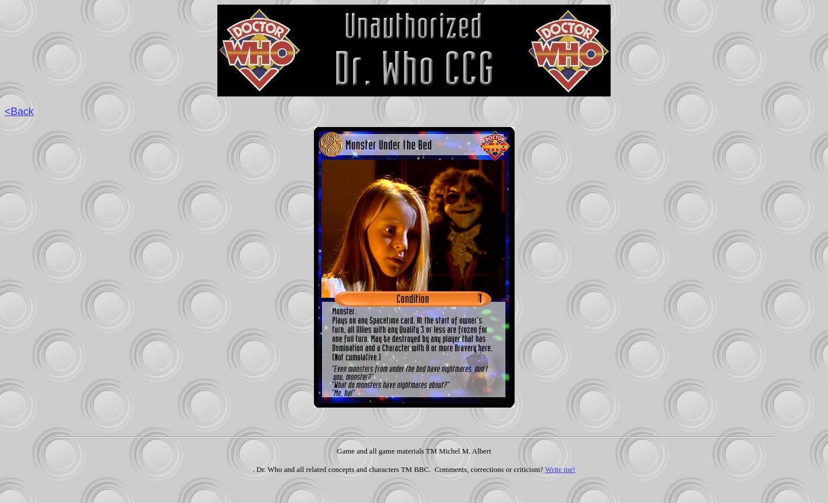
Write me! (560, 469)
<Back (19, 111)
